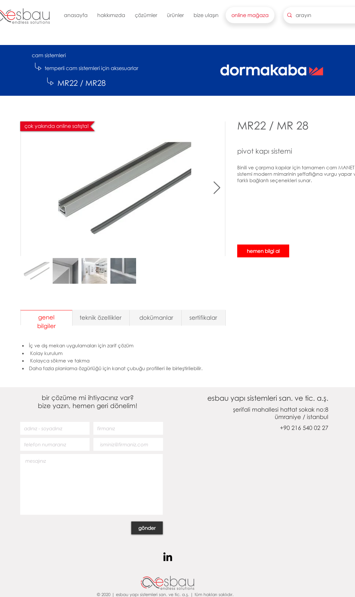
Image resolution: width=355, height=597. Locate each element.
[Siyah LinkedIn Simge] (167, 556)
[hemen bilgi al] (263, 251)
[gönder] (147, 527)
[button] (111, 15)
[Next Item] (217, 188)
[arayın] (325, 15)
